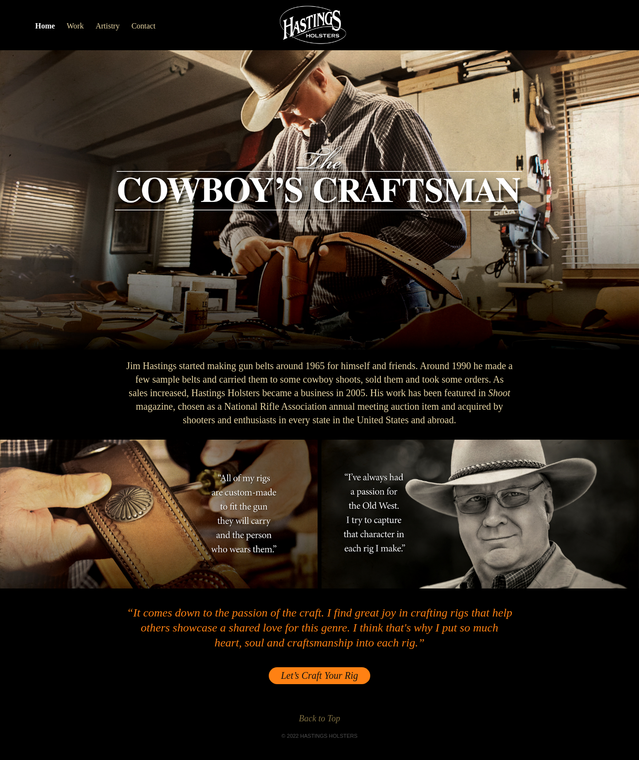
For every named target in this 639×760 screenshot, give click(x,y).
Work (75, 26)
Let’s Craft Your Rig (319, 675)
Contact (143, 26)
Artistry (108, 26)
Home (45, 26)
